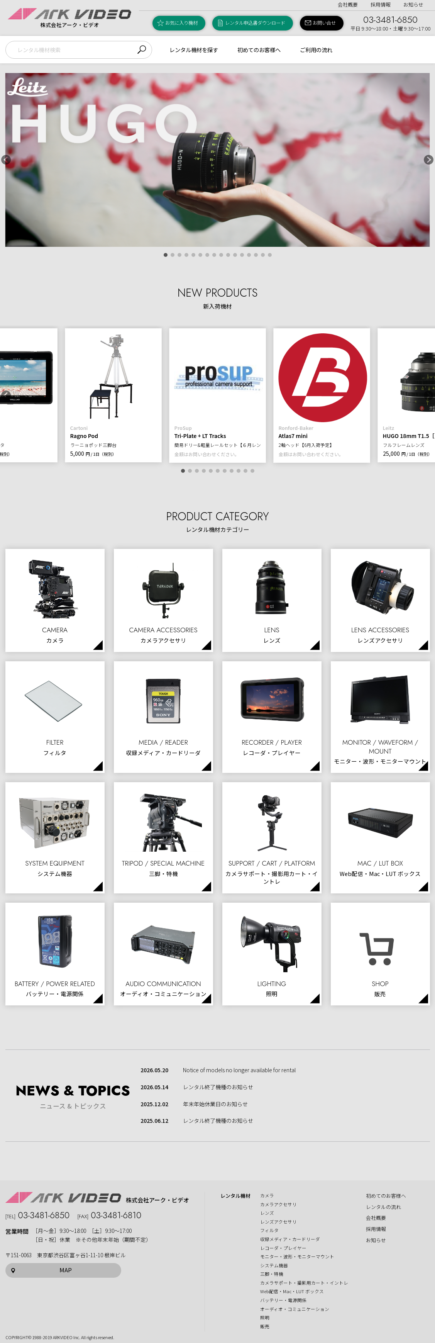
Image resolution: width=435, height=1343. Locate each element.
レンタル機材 (235, 1195)
